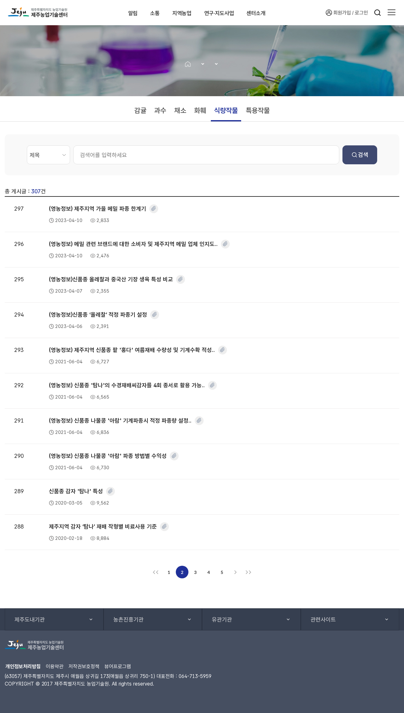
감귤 (140, 110)
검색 (360, 154)
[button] (391, 12)
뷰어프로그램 (117, 666)
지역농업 (186, 12)
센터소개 (279, 12)
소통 (151, 12)
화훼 (200, 110)
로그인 (361, 13)
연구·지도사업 (232, 12)
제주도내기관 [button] (30, 619)
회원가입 (338, 12)
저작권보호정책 (83, 666)
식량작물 (226, 110)
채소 (180, 110)
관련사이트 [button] (323, 619)
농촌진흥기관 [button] (128, 619)
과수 (160, 110)
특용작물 (258, 110)
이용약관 (54, 666)
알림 (121, 12)
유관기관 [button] (222, 619)
